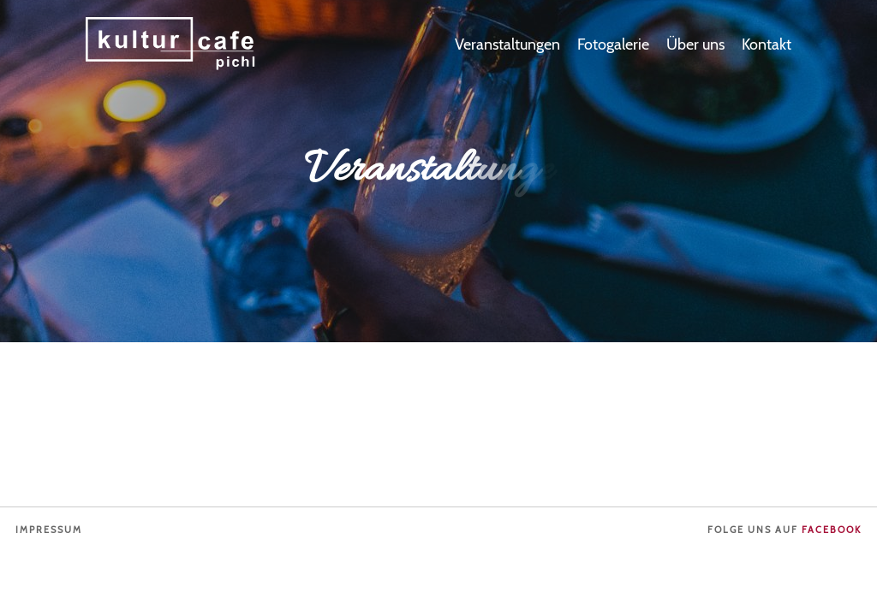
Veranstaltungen (507, 44)
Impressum (48, 530)
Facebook (832, 530)
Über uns (695, 44)
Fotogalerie (613, 44)
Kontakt (766, 44)
